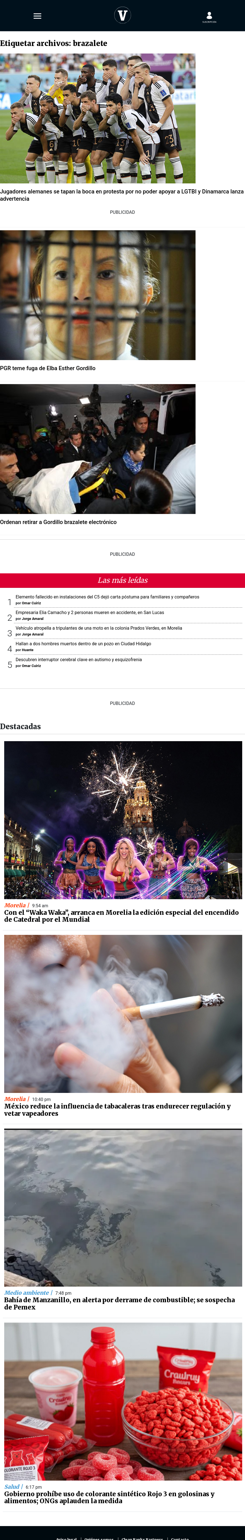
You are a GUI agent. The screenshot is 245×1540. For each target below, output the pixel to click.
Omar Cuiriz (31, 603)
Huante (27, 650)
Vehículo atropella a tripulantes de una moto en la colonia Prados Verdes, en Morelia (99, 628)
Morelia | (17, 905)
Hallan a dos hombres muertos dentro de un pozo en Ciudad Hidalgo (83, 643)
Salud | (14, 1486)
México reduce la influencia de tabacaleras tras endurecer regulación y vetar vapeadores (117, 1109)
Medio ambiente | (29, 1292)
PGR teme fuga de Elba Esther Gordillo (48, 368)
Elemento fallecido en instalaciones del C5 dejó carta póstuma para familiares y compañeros (107, 597)
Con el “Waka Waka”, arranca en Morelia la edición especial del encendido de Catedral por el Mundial (121, 916)
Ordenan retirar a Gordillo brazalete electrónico (58, 522)
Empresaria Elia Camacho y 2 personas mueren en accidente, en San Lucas (90, 612)
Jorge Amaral (32, 619)
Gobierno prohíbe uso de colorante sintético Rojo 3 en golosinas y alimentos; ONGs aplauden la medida (109, 1497)
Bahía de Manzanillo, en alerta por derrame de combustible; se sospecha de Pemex (119, 1303)
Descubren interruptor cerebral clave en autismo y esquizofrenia (79, 659)
